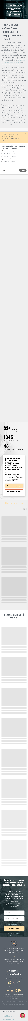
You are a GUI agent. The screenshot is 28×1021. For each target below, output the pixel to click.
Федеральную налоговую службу (12, 109)
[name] (14, 913)
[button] (14, 486)
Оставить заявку (14, 928)
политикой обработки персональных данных (14, 923)
